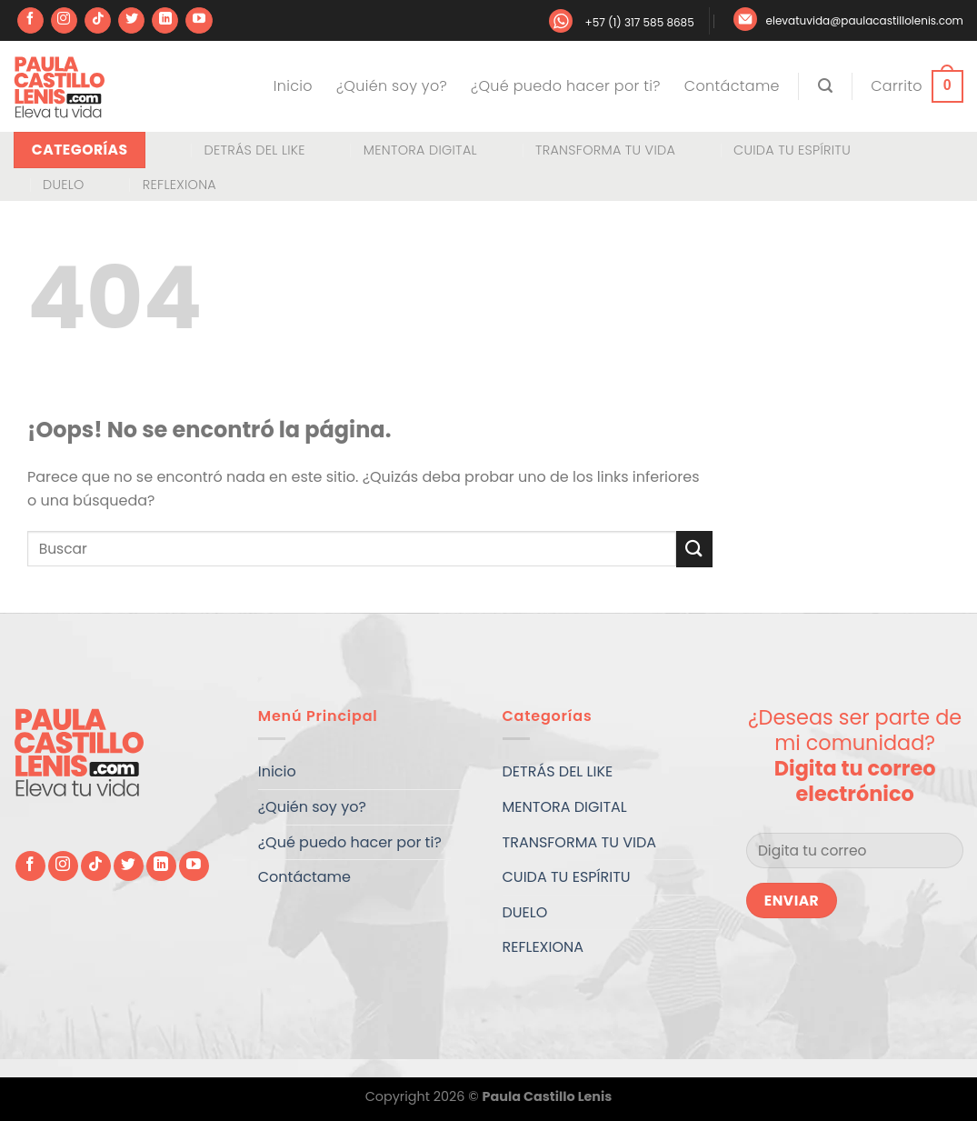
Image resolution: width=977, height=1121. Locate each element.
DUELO (64, 184)
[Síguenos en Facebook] (30, 21)
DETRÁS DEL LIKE (254, 150)
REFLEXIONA (179, 184)
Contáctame (732, 85)
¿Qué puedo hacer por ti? (566, 85)
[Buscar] (825, 86)
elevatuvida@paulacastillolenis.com (864, 20)
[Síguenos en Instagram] (64, 21)
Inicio (293, 85)
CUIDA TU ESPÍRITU (792, 150)
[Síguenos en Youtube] (198, 21)
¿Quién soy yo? (391, 85)
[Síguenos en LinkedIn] (165, 21)
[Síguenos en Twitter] (131, 21)
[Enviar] (694, 548)
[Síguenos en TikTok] (98, 21)
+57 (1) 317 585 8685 (638, 22)
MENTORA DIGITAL (420, 150)
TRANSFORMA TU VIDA (605, 150)
